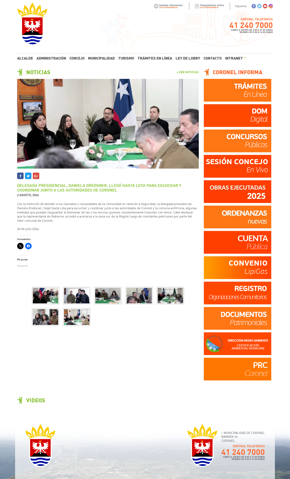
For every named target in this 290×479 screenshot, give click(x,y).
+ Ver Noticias (188, 72)
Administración (51, 58)
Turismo (126, 58)
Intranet (234, 58)
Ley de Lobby (188, 58)
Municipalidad (101, 58)
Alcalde (25, 58)
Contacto (213, 58)
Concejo (77, 58)
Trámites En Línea (155, 58)
